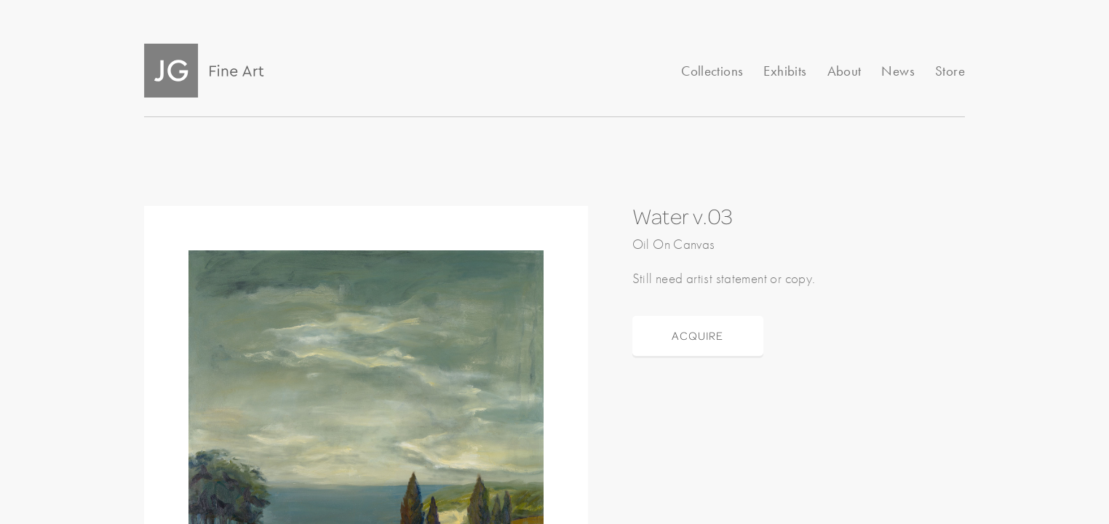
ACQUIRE (697, 336)
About (844, 71)
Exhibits (784, 71)
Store (950, 71)
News (898, 71)
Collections (712, 71)
